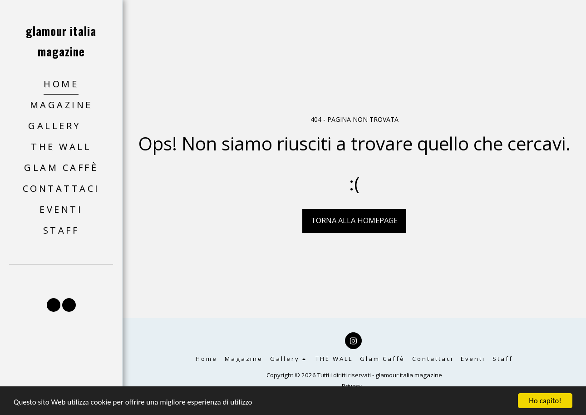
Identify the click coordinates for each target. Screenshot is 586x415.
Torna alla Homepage (354, 220)
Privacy (352, 386)
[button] (61, 126)
